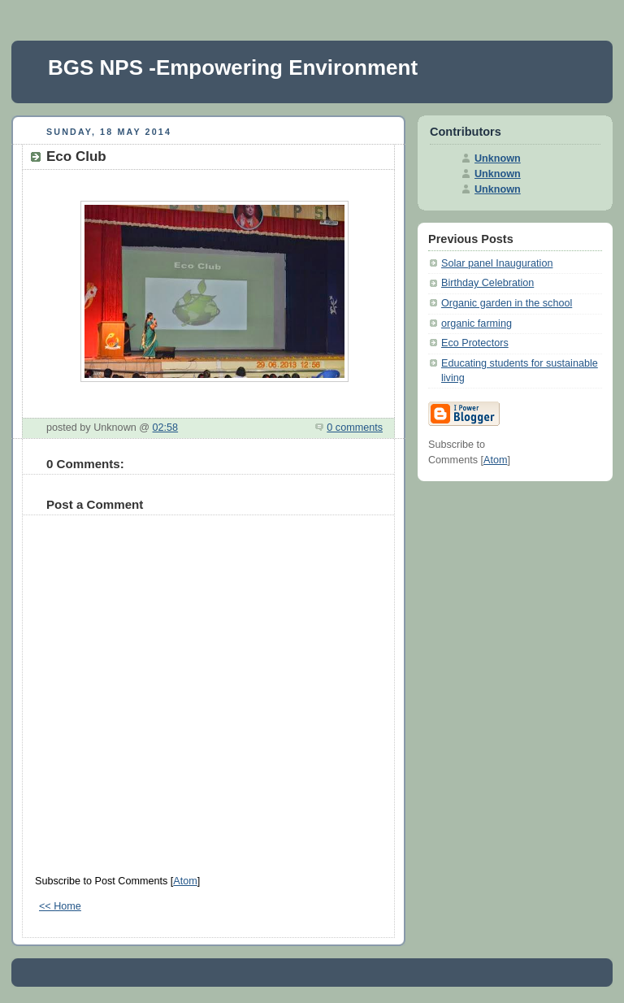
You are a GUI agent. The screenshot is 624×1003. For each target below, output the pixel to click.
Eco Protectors (475, 343)
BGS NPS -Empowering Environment (233, 67)
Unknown (497, 158)
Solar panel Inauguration (496, 263)
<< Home (60, 906)
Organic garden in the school (506, 303)
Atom (185, 881)
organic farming (476, 323)
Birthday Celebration (487, 283)
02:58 (166, 427)
